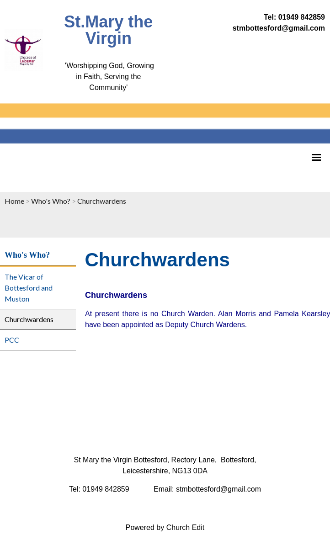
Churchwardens (101, 200)
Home (14, 200)
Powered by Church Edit (165, 527)
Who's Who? (50, 200)
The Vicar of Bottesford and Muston (29, 287)
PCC (12, 339)
